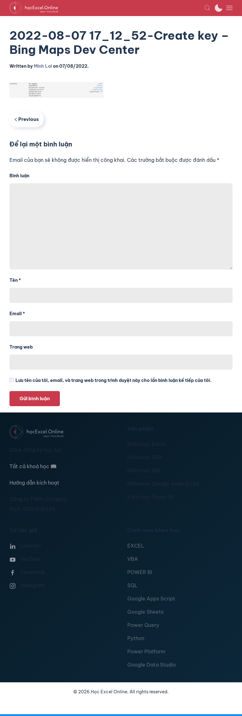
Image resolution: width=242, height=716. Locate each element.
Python (135, 638)
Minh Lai (43, 66)
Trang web (21, 347)
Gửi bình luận (35, 398)
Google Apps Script (151, 598)
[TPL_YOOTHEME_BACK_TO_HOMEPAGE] (106, 8)
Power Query (143, 625)
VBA (132, 559)
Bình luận (19, 176)
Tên (15, 280)
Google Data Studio (151, 665)
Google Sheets (145, 612)
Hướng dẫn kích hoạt (34, 483)
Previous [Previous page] (26, 119)
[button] (207, 8)
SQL (132, 585)
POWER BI (139, 572)
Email (17, 313)
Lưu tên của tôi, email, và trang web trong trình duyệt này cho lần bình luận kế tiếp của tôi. (110, 380)
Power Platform (146, 651)
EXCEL (135, 546)
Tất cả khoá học (33, 466)
